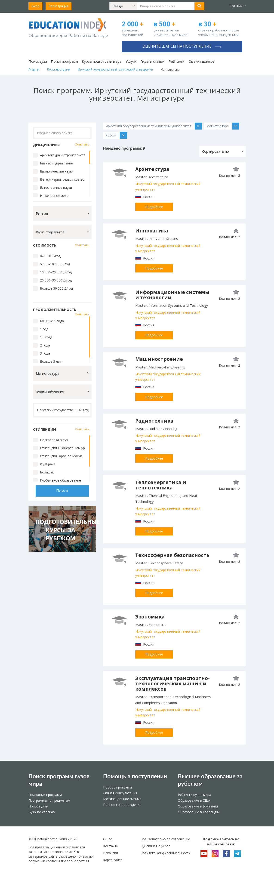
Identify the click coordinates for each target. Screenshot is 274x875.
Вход (35, 6)
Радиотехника (154, 420)
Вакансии (110, 853)
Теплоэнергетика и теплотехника (160, 485)
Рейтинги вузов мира (194, 794)
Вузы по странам (41, 812)
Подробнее (154, 206)
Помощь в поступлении (135, 776)
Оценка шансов (201, 61)
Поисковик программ (45, 794)
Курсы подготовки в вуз (101, 61)
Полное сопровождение (122, 804)
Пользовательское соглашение (165, 839)
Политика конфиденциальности (165, 853)
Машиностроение (159, 359)
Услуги (131, 61)
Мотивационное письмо (122, 799)
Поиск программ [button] (64, 61)
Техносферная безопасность (172, 555)
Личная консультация (120, 793)
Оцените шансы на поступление (181, 46)
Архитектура (152, 169)
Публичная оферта (155, 846)
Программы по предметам (49, 800)
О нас (107, 839)
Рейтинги (177, 61)
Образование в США (194, 800)
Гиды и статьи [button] (152, 61)
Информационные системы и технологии (172, 295)
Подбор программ (117, 787)
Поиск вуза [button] (37, 61)
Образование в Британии (198, 806)
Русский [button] (238, 5)
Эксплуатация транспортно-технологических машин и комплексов (172, 683)
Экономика (150, 616)
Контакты (111, 846)
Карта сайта (113, 860)
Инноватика (151, 230)
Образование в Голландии (199, 812)
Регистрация (58, 6)
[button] (123, 6)
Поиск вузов (38, 806)
